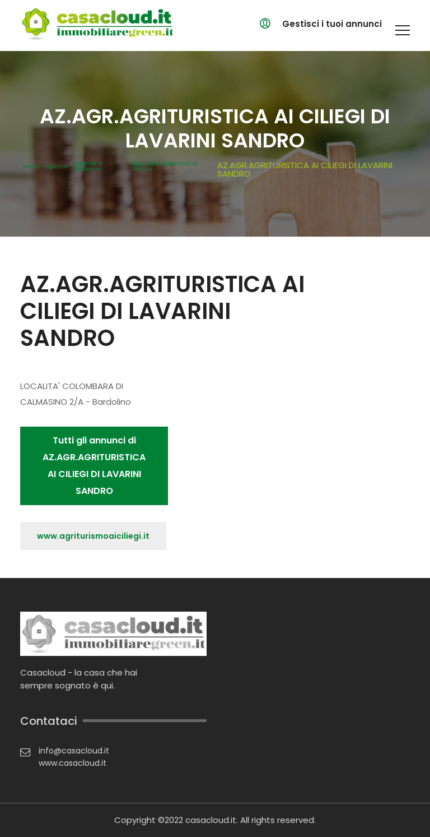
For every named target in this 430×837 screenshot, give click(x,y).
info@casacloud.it (74, 750)
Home (31, 166)
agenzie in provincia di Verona (165, 166)
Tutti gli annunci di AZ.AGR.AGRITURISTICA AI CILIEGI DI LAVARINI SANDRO (94, 465)
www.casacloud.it (72, 763)
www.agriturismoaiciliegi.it (93, 536)
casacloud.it (210, 820)
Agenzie (56, 166)
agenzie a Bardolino (88, 166)
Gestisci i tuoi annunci (332, 24)
